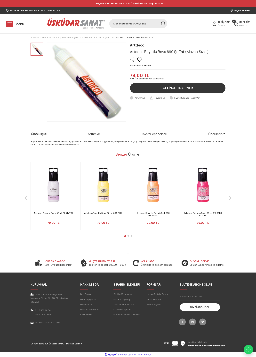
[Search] (138, 23)
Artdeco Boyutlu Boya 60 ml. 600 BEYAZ (53, 213)
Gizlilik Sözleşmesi (122, 294)
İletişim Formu (154, 299)
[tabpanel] (53, 198)
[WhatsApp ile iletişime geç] (248, 349)
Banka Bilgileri (154, 304)
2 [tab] (128, 236)
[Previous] (26, 198)
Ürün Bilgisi (39, 134)
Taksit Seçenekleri (154, 134)
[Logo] (76, 23)
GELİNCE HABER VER (178, 88)
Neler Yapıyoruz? (88, 299)
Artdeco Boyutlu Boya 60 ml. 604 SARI (103, 213)
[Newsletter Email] (200, 297)
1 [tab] (125, 236)
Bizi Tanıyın (86, 294)
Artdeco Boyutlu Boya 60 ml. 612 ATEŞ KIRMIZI (203, 214)
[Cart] (242, 23)
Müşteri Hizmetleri (89, 309)
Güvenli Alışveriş (121, 299)
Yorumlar (94, 134)
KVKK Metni (86, 314)
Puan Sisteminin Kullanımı (126, 314)
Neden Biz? (86, 304)
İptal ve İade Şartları (123, 304)
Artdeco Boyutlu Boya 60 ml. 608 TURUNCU (153, 214)
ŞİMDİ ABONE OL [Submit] (200, 307)
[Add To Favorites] (139, 59)
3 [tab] (131, 236)
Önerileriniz (216, 134)
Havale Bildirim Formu (157, 294)
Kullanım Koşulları (122, 309)
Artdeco (137, 45)
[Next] (230, 198)
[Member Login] (220, 23)
